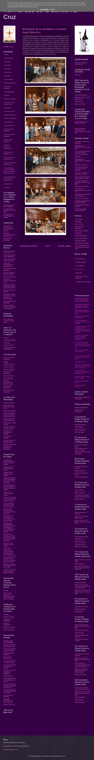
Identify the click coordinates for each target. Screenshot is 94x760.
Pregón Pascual (7, 676)
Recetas (5, 590)
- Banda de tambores (9, 115)
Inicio (48, 246)
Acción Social (78, 219)
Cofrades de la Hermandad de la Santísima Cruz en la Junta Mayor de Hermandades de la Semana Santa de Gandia (9, 527)
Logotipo (5, 362)
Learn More (44, 9)
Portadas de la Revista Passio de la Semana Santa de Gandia (9, 499)
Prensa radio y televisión (82, 230)
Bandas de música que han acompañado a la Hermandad (9, 307)
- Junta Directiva (8, 58)
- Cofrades (6, 95)
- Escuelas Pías (7, 122)
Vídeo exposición (8, 378)
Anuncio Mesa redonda (7, 437)
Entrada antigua (64, 246)
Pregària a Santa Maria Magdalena (8, 641)
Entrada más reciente (28, 246)
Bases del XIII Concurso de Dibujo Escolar (82, 98)
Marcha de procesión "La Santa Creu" (9, 251)
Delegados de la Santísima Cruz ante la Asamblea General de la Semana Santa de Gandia (9, 537)
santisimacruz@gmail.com (10, 749)
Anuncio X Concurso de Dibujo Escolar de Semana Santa (82, 626)
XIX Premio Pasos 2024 (81, 243)
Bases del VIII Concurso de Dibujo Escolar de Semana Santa (82, 592)
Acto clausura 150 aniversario (8, 391)
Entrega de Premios (80, 424)
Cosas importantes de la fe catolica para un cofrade (9, 680)
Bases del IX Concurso (81, 606)
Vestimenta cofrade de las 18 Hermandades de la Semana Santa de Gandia (9, 480)
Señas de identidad (80, 240)
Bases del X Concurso (81, 630)
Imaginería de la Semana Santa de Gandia (8, 474)
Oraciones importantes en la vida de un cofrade (9, 666)
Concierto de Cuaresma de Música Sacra (9, 280)
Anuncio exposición (8, 369)
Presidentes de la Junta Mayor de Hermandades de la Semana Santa (9, 518)
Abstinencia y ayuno (9, 627)
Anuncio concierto (8, 367)
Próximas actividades (81, 235)
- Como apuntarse (80, 266)
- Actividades (7, 108)
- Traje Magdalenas (8, 92)
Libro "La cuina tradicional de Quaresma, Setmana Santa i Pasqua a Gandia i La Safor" (9, 596)
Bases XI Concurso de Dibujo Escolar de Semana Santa (82, 659)
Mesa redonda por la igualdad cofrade (9, 441)
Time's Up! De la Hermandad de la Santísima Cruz (83, 190)
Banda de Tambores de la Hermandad (9, 273)
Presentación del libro (9, 340)
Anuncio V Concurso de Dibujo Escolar (81, 517)
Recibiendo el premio (9, 411)
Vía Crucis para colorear (81, 186)
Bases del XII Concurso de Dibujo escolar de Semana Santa (82, 693)
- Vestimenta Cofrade (9, 83)
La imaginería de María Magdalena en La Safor (9, 216)
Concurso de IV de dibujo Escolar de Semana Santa (82, 495)
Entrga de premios (80, 702)
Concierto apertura (8, 364)
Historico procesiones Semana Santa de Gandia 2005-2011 (9, 571)
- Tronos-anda (7, 72)
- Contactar (6, 187)
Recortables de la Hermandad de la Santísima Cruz (83, 161)
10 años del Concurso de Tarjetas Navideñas (82, 122)
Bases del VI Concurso (81, 546)
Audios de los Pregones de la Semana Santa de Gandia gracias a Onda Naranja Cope (9, 551)
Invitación (6, 337)
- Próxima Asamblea (80, 262)
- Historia (6, 54)
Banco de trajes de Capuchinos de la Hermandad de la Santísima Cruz (83, 131)
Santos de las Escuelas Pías (7, 657)
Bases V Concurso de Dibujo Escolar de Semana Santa (82, 522)
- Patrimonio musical (9, 111)
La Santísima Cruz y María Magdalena (9, 205)
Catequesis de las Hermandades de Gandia (8, 468)
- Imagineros (7, 76)
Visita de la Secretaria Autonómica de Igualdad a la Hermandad (9, 447)
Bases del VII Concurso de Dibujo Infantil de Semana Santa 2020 (82, 567)
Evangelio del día (8, 46)
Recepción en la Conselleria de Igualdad (8, 432)
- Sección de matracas (9, 118)
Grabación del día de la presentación (9, 348)
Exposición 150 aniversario (7, 372)
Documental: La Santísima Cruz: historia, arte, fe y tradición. (8, 228)
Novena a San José (9, 704)
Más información (79, 432)
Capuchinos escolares (81, 165)
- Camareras (7, 65)
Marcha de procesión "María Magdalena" (9, 255)
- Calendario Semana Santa (82, 281)
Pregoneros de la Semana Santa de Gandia (8, 544)
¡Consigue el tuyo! (8, 345)
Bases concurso (79, 499)
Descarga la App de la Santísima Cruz (81, 63)
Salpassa (6, 614)
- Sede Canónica (8, 79)
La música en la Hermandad (79, 227)
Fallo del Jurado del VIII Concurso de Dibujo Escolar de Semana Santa (83, 586)
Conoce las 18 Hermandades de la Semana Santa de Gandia (9, 462)
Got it (52, 9)
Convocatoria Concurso (81, 536)
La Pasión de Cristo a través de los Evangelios (9, 672)
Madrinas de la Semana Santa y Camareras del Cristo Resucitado (9, 511)
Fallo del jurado (79, 101)
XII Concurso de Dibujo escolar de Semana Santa (82, 688)
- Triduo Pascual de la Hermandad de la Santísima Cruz (9, 178)
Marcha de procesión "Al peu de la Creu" (9, 259)
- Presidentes (7, 61)
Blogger (63, 756)
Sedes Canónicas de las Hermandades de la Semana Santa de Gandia (9, 487)
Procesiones (78, 233)
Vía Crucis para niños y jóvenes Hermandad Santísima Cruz (9, 685)
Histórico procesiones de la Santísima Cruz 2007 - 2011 (9, 566)
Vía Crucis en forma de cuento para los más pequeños (81, 168)
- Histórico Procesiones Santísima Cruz (7, 146)
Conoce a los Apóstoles (81, 198)
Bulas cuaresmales (8, 630)
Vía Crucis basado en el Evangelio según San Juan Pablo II (82, 182)
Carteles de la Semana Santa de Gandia (8, 493)
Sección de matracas (9, 276)
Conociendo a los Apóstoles (8, 695)
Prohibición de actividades (7, 620)
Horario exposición (8, 376)
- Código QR (78, 273)
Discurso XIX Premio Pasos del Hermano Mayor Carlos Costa (9, 415)
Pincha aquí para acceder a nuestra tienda (8, 321)
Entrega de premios (80, 544)
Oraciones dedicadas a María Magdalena (9, 649)
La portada (6, 342)
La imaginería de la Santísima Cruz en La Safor (9, 210)
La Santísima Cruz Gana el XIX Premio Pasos (9, 407)
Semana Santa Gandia (81, 238)
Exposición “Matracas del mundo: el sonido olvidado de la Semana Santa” (9, 297)
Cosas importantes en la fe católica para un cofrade (82, 177)
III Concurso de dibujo (81, 477)
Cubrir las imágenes (9, 617)
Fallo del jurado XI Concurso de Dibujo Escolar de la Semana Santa (83, 665)
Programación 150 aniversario (8, 358)
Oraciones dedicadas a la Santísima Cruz (9, 645)
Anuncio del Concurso (81, 95)
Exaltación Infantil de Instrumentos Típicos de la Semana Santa (9, 286)
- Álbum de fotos (8, 184)
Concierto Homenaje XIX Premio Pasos (9, 427)
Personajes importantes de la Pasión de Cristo (8, 700)
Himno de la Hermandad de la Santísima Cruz (8, 264)
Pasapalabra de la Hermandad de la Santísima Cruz (83, 147)
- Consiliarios (7, 69)
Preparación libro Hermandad (79, 410)
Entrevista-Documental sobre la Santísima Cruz (9, 234)
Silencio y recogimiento (7, 624)
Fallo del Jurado (79, 490)
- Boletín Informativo (80, 258)
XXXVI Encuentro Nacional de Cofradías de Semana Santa (82, 247)
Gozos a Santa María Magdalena (9, 269)
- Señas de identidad (9, 99)
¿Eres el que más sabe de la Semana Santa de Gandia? (8, 505)
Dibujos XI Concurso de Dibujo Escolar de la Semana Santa (81, 670)
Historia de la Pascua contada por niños (81, 209)
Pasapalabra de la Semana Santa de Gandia (82, 195)
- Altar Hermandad (8, 125)
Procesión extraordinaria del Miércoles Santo (8, 382)
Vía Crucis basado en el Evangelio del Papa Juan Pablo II (9, 691)
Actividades (78, 156)
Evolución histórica (8, 403)
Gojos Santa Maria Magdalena (8, 653)
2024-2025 (78, 75)
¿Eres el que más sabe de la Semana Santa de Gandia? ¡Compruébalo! (82, 152)
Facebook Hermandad (81, 407)
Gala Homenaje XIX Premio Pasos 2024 (9, 419)
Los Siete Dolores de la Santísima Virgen (9, 661)
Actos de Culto (79, 224)
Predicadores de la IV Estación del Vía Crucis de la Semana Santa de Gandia (9, 559)
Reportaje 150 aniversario (7, 239)
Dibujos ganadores (80, 104)
